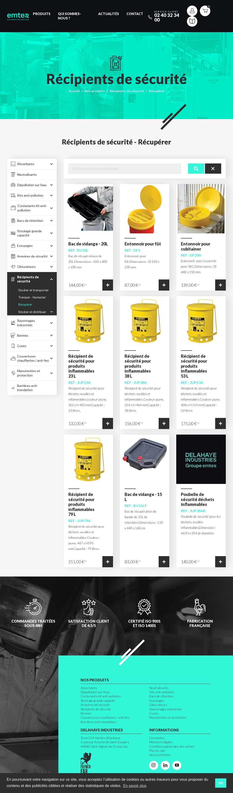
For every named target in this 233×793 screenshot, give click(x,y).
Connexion (156, 738)
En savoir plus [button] (135, 786)
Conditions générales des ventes (172, 746)
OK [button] (220, 783)
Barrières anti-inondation (98, 722)
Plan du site (157, 750)
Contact (134, 14)
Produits (41, 14)
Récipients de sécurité (127, 91)
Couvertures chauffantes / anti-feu (105, 717)
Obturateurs (158, 705)
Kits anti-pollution (161, 692)
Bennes (86, 713)
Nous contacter (160, 755)
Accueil (74, 91)
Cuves (153, 713)
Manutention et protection (167, 717)
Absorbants (89, 688)
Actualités (108, 14)
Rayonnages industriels (165, 709)
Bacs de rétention (161, 696)
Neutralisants (158, 688)
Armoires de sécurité (95, 705)
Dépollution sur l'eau (95, 692)
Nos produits (95, 91)
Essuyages (156, 700)
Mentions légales (161, 742)
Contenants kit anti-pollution (101, 696)
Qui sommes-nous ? (69, 16)
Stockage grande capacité (98, 700)
